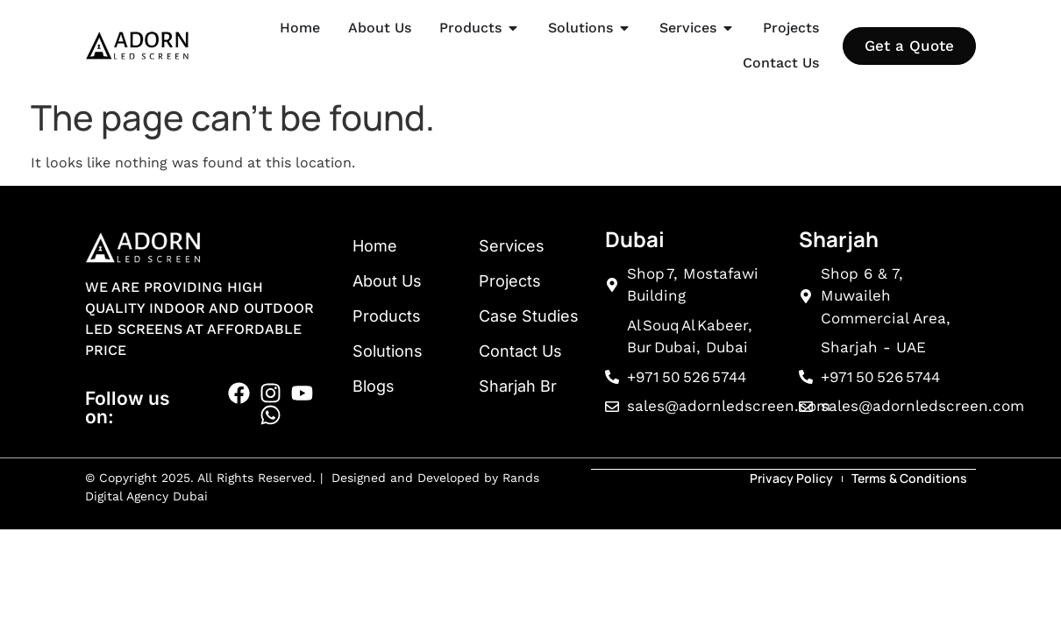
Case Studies (529, 316)
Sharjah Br (518, 386)
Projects (510, 281)
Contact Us (520, 351)
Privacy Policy (791, 477)
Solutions (387, 351)
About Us (387, 281)
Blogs (373, 386)
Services (512, 246)
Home (374, 246)
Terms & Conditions (909, 477)
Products (386, 316)
